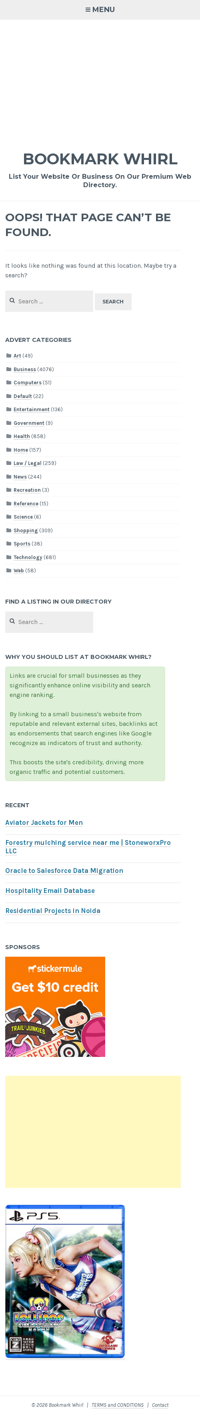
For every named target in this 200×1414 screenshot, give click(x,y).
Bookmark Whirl (100, 158)
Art (17, 356)
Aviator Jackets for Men (44, 822)
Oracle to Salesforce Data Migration (64, 871)
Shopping (26, 530)
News (20, 477)
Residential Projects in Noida (52, 911)
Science (23, 517)
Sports (22, 544)
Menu (103, 9)
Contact (160, 1405)
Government (29, 423)
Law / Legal (28, 463)
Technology (28, 557)
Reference (26, 504)
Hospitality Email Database (50, 891)
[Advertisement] (100, 80)
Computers (28, 383)
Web (19, 571)
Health (22, 436)
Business (25, 369)
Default (23, 396)
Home (21, 450)
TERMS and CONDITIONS (118, 1405)
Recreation (27, 490)
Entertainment (32, 409)
